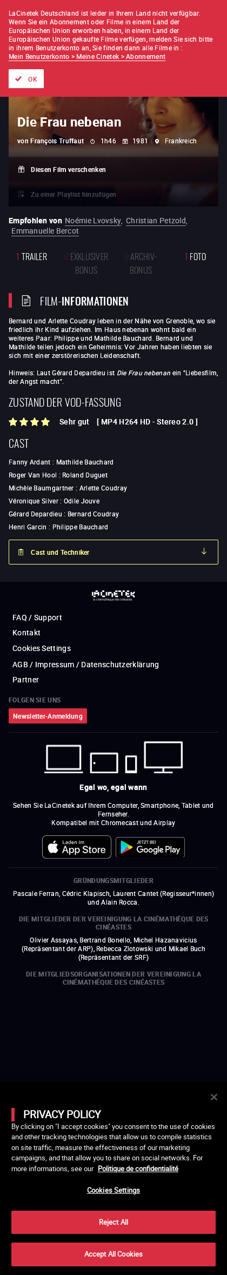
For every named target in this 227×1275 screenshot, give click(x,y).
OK (32, 79)
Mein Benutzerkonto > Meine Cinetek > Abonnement (87, 56)
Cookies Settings (113, 1190)
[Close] (214, 1097)
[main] (113, 1178)
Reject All (113, 1222)
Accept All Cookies (113, 1254)
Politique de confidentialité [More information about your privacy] (138, 1168)
